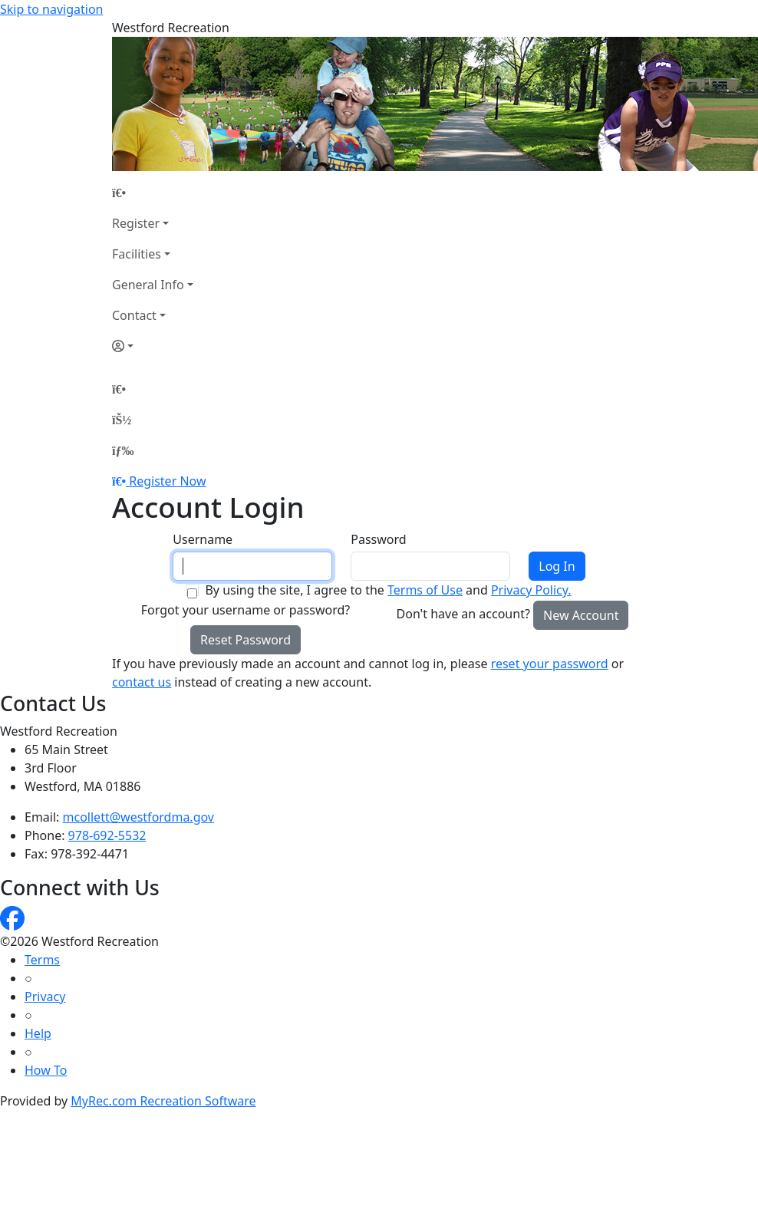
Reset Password (245, 639)
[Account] (152, 346)
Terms (42, 959)
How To (46, 1070)
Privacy (45, 996)
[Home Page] (152, 192)
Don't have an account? (463, 613)
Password (378, 539)
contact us (141, 682)
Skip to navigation (51, 9)
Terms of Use (425, 589)
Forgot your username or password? (246, 609)
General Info (148, 284)
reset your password (549, 663)
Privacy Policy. (531, 589)
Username (202, 539)
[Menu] (122, 450)
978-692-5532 (107, 835)
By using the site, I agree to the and (388, 589)
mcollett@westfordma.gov (138, 817)
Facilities (136, 253)
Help (38, 1033)
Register (136, 223)
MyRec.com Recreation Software (163, 1100)
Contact (134, 315)
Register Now (167, 481)
